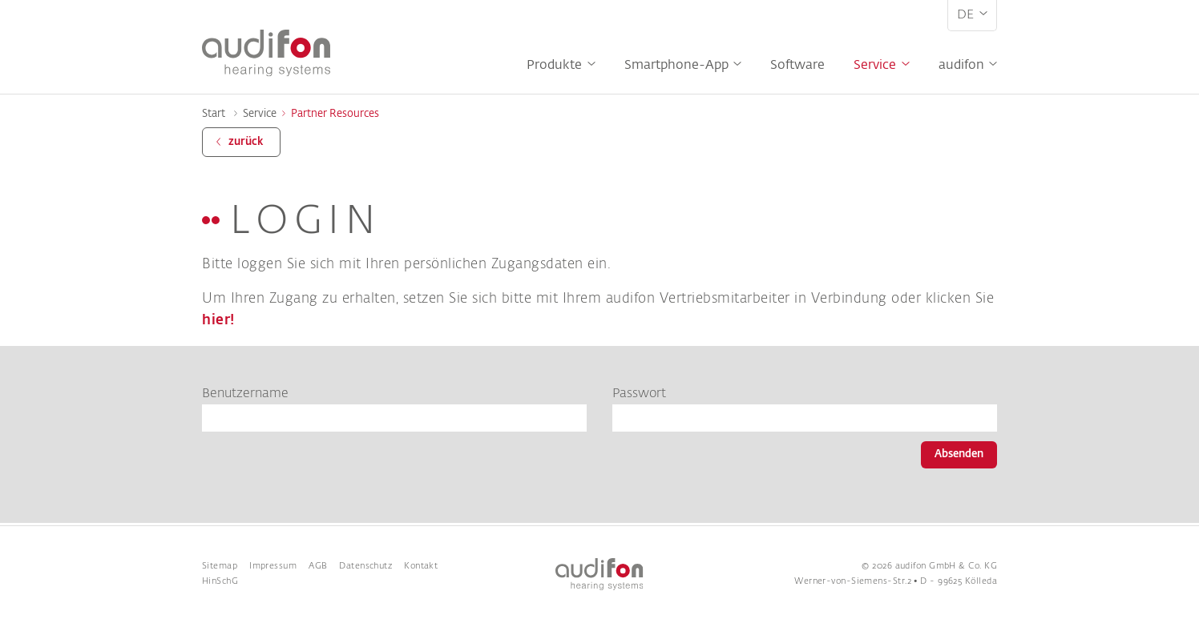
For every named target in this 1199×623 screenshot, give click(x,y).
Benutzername (245, 394)
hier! (218, 321)
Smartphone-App (676, 65)
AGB (318, 566)
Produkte (554, 65)
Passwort (639, 394)
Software (797, 65)
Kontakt (421, 566)
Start (213, 114)
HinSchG (220, 581)
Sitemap (219, 566)
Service (875, 65)
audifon (961, 65)
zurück (245, 142)
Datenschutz (365, 566)
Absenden (959, 454)
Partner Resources (335, 114)
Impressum (273, 566)
